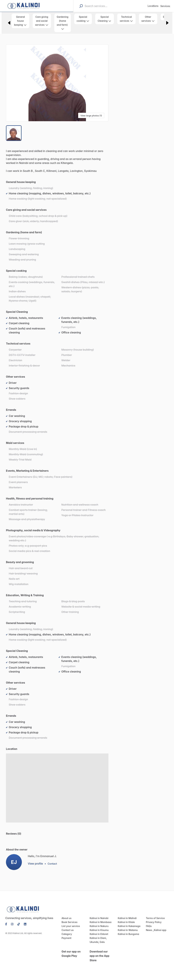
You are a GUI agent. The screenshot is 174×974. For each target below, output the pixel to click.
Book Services (69, 922)
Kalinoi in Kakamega (128, 926)
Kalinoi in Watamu (127, 930)
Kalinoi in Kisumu (98, 930)
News (149, 930)
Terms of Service (154, 918)
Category (66, 934)
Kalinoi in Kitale (126, 922)
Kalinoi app (159, 930)
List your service (70, 926)
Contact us (67, 930)
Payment (66, 938)
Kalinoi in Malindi (126, 918)
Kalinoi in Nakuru (98, 926)
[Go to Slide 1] (14, 133)
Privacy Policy (153, 922)
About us (66, 918)
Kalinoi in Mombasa (100, 922)
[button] (57, 83)
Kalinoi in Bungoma (128, 934)
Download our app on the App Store (99, 956)
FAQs (149, 926)
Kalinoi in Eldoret (98, 934)
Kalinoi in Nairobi (98, 918)
